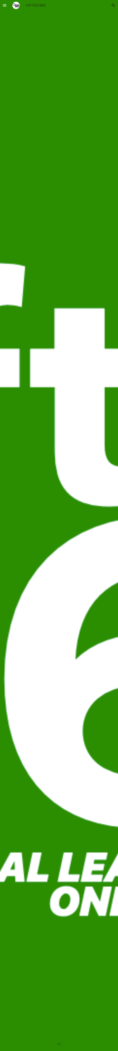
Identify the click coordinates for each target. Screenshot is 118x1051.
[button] (4, 5)
